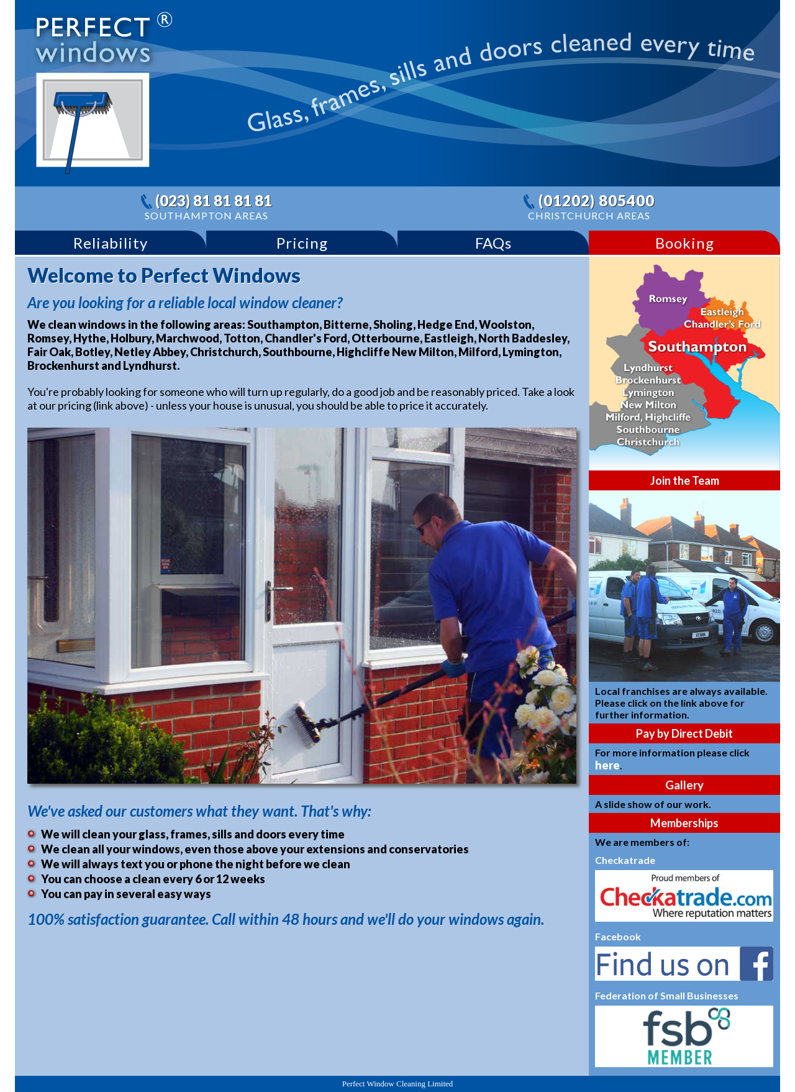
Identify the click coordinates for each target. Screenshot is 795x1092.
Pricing (302, 243)
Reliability (110, 243)
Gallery (684, 785)
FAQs (493, 243)
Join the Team (684, 480)
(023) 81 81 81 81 (213, 200)
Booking (684, 243)
